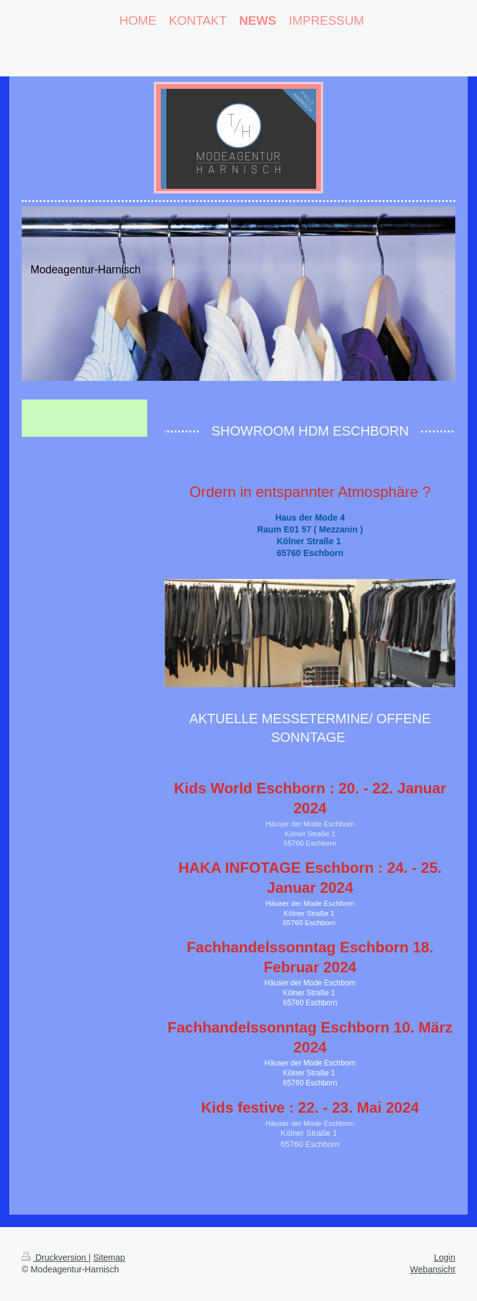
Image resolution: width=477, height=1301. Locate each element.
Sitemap (109, 1257)
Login (444, 1257)
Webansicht (432, 1269)
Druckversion (55, 1257)
